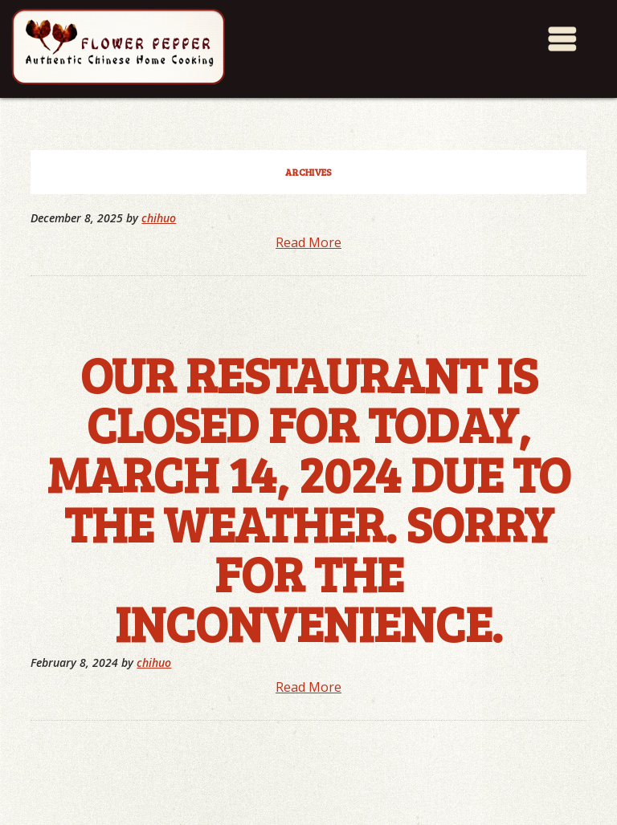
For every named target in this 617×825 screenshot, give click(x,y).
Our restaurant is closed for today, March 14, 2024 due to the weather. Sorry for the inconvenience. (308, 497)
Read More (308, 242)
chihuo (158, 218)
